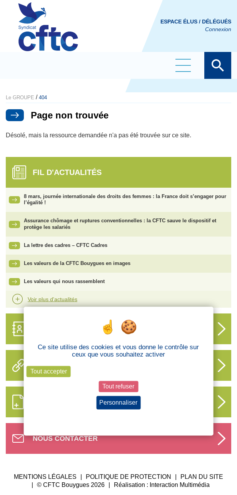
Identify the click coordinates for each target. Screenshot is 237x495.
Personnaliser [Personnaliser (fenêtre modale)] (118, 403)
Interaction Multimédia (180, 485)
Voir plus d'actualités (52, 299)
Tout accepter (48, 371)
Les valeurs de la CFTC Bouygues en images (77, 263)
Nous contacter (65, 438)
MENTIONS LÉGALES (45, 476)
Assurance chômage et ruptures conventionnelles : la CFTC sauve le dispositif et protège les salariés (120, 224)
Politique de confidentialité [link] (118, 417)
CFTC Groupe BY (48, 32)
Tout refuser (118, 386)
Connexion (218, 29)
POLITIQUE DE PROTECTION (128, 476)
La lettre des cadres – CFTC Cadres (65, 245)
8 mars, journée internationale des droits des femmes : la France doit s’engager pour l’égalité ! (125, 199)
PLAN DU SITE (201, 476)
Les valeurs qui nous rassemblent (64, 281)
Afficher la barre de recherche (217, 65)
